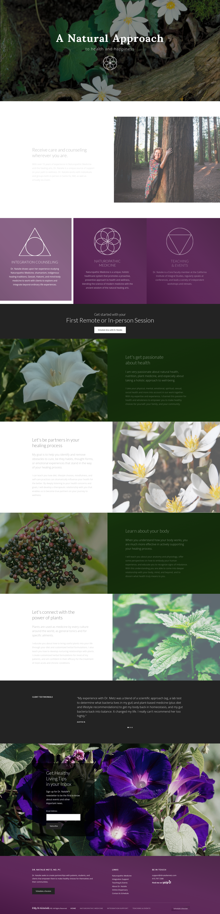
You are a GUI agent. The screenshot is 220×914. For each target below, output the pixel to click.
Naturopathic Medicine (91, 908)
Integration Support (117, 908)
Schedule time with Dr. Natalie (110, 330)
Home (73, 908)
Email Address (51, 811)
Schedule (181, 909)
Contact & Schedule (120, 893)
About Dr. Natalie (119, 886)
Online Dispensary (120, 890)
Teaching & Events (141, 908)
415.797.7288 (157, 878)
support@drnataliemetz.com (164, 875)
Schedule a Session (43, 891)
